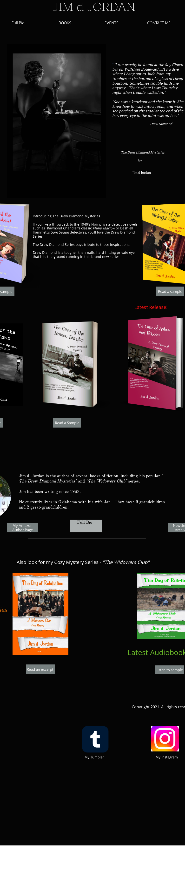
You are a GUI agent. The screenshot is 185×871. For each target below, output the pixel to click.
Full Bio (84, 522)
